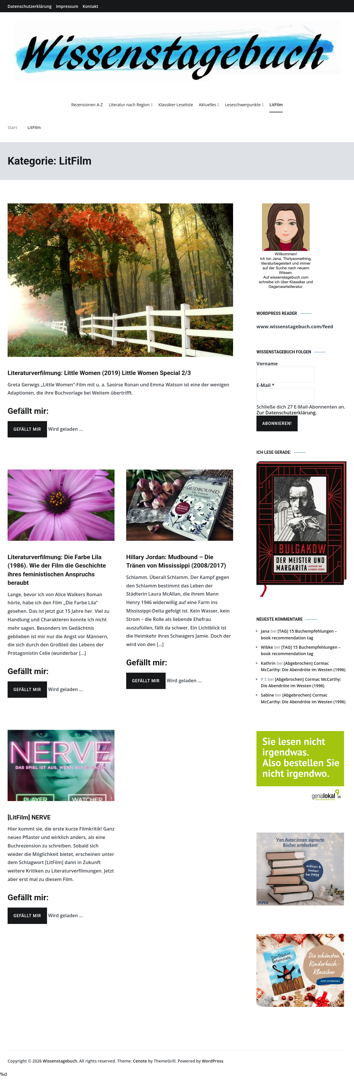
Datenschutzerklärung (29, 6)
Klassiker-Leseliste (175, 104)
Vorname (267, 364)
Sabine (267, 695)
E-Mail (265, 385)
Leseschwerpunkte (243, 104)
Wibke (267, 647)
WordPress (212, 1061)
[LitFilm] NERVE (29, 817)
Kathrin (268, 663)
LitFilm (276, 104)
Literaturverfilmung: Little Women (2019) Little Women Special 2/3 (99, 372)
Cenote (140, 1061)
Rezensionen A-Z (87, 104)
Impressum (67, 6)
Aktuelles (207, 104)
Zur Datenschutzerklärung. (286, 412)
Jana (265, 631)
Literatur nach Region (129, 104)
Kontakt (90, 6)
